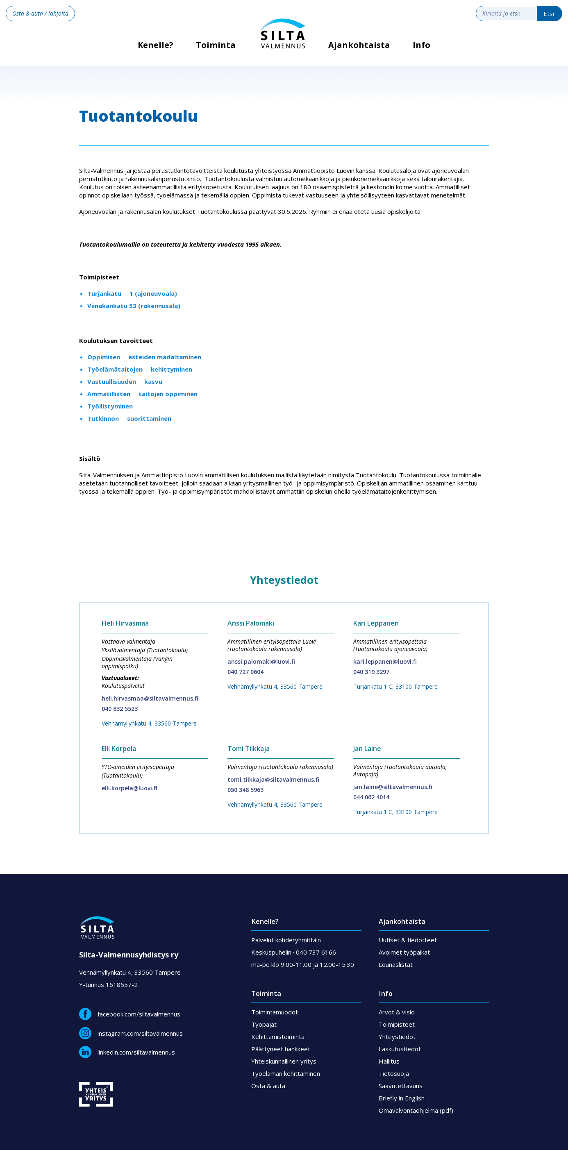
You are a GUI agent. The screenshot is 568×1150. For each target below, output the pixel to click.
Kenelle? (155, 47)
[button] (216, 51)
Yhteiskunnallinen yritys (283, 1061)
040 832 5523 (120, 708)
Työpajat (264, 1024)
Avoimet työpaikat (404, 952)
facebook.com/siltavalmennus (139, 1014)
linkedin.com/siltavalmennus (136, 1052)
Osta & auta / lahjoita (40, 13)
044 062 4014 (371, 797)
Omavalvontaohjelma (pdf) (416, 1110)
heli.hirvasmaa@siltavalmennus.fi (150, 698)
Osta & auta (268, 1086)
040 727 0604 (245, 672)
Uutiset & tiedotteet (408, 940)
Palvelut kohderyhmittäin (286, 940)
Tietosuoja (394, 1073)
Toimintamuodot (274, 1012)
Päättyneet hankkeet (280, 1049)
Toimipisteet (397, 1024)
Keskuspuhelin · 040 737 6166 (293, 952)
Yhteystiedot (397, 1036)
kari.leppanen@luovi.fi (385, 661)
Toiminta (216, 45)
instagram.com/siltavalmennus (140, 1033)
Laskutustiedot (400, 1049)
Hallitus (389, 1061)
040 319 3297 (371, 672)
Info (421, 45)
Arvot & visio (397, 1012)
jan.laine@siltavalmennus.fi (392, 787)
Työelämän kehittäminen (285, 1073)
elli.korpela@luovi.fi (129, 788)
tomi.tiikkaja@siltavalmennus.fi (273, 779)
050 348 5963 (245, 790)
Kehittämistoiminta (277, 1036)
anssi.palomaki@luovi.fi (261, 661)
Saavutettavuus (401, 1086)
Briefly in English (402, 1098)
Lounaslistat (396, 964)
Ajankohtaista (359, 45)
